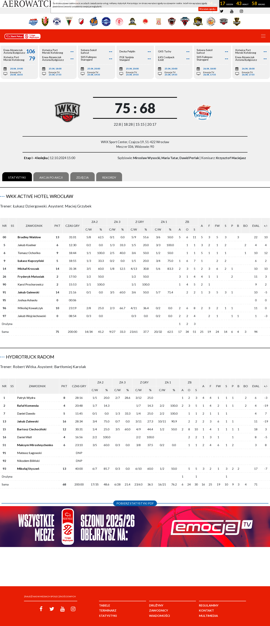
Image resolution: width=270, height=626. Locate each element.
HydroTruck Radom (30, 353)
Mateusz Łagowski (29, 447)
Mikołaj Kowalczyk (30, 305)
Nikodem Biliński (28, 454)
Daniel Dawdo (26, 407)
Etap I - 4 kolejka (36, 158)
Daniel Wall (24, 431)
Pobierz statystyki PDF (135, 497)
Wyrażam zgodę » (207, 9)
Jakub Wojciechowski (32, 313)
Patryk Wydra (26, 391)
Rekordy (109, 177)
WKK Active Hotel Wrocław (39, 196)
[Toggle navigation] (263, 36)
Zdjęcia (82, 177)
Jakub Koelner (27, 242)
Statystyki (17, 177)
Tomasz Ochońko (29, 250)
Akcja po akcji (51, 177)
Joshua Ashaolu (27, 297)
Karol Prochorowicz (31, 281)
